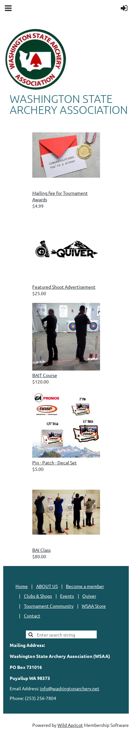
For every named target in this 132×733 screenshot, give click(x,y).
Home (21, 586)
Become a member (85, 586)
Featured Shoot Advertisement (64, 287)
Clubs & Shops (38, 596)
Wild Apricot (70, 725)
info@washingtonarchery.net (69, 688)
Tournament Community (49, 606)
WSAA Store (94, 606)
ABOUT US (47, 586)
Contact (32, 615)
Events (67, 596)
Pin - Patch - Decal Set (54, 462)
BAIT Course (44, 375)
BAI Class (41, 550)
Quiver (89, 596)
